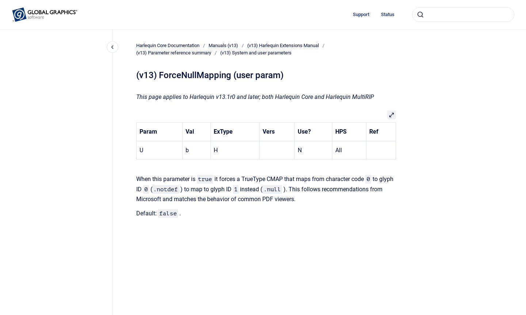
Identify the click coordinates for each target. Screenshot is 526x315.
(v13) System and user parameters (255, 52)
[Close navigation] (112, 47)
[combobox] (463, 15)
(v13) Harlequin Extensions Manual (283, 45)
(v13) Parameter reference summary (173, 52)
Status (387, 14)
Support (361, 14)
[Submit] (420, 14)
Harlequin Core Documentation (167, 45)
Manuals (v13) (223, 45)
